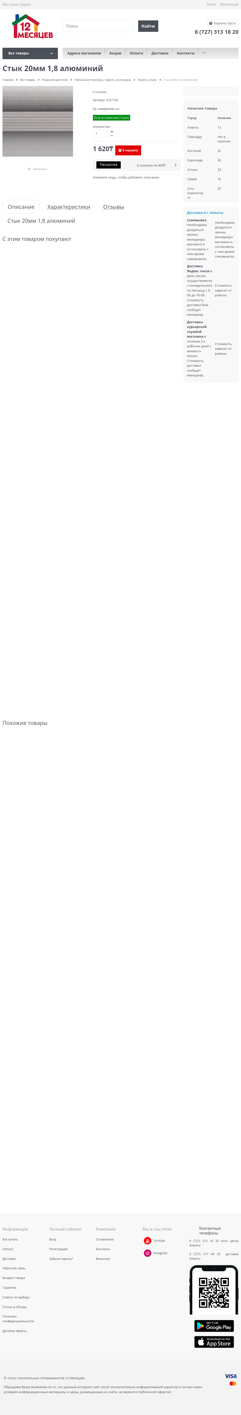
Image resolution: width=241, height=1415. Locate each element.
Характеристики (68, 207)
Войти (211, 4)
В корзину (130, 150)
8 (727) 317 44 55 (206, 1254)
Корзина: (224, 23)
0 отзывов (99, 92)
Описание (21, 207)
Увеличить (40, 169)
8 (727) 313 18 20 (204, 1241)
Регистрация (229, 4)
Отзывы (113, 207)
